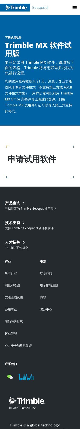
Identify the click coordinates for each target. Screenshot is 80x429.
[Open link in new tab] (40, 244)
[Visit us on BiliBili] (26, 377)
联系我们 (46, 273)
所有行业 (11, 273)
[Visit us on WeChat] (10, 377)
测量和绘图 (12, 285)
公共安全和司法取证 (18, 345)
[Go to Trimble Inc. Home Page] (27, 401)
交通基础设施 (14, 297)
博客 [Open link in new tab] (43, 297)
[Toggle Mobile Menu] (75, 7)
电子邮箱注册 (49, 285)
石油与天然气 (14, 321)
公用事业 (11, 309)
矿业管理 (11, 333)
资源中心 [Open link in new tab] (46, 309)
